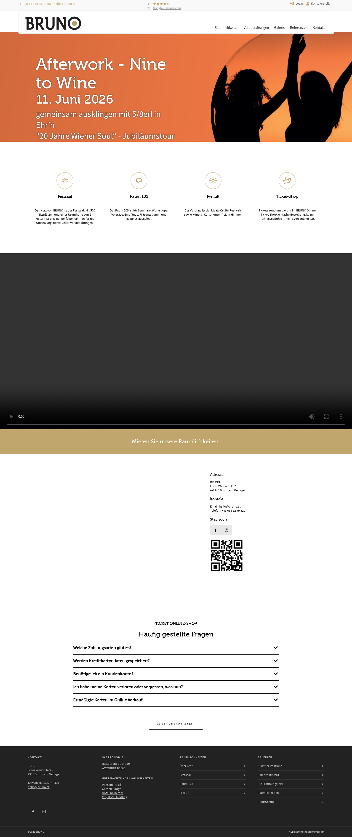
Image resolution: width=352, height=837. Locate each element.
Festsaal (185, 775)
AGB (291, 832)
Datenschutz (302, 832)
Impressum (317, 832)
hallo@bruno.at (64, 4)
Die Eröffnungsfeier (270, 784)
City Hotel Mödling (114, 797)
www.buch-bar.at (113, 768)
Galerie (279, 27)
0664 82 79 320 (33, 4)
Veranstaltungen (256, 27)
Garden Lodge (111, 789)
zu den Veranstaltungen (176, 723)
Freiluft (184, 793)
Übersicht (186, 766)
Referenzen (299, 27)
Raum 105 (186, 784)
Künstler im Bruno (270, 766)
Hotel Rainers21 (112, 793)
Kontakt (319, 27)
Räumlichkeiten (227, 27)
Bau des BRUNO (268, 775)
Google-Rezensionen (167, 8)
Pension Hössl (111, 785)
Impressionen (267, 802)
